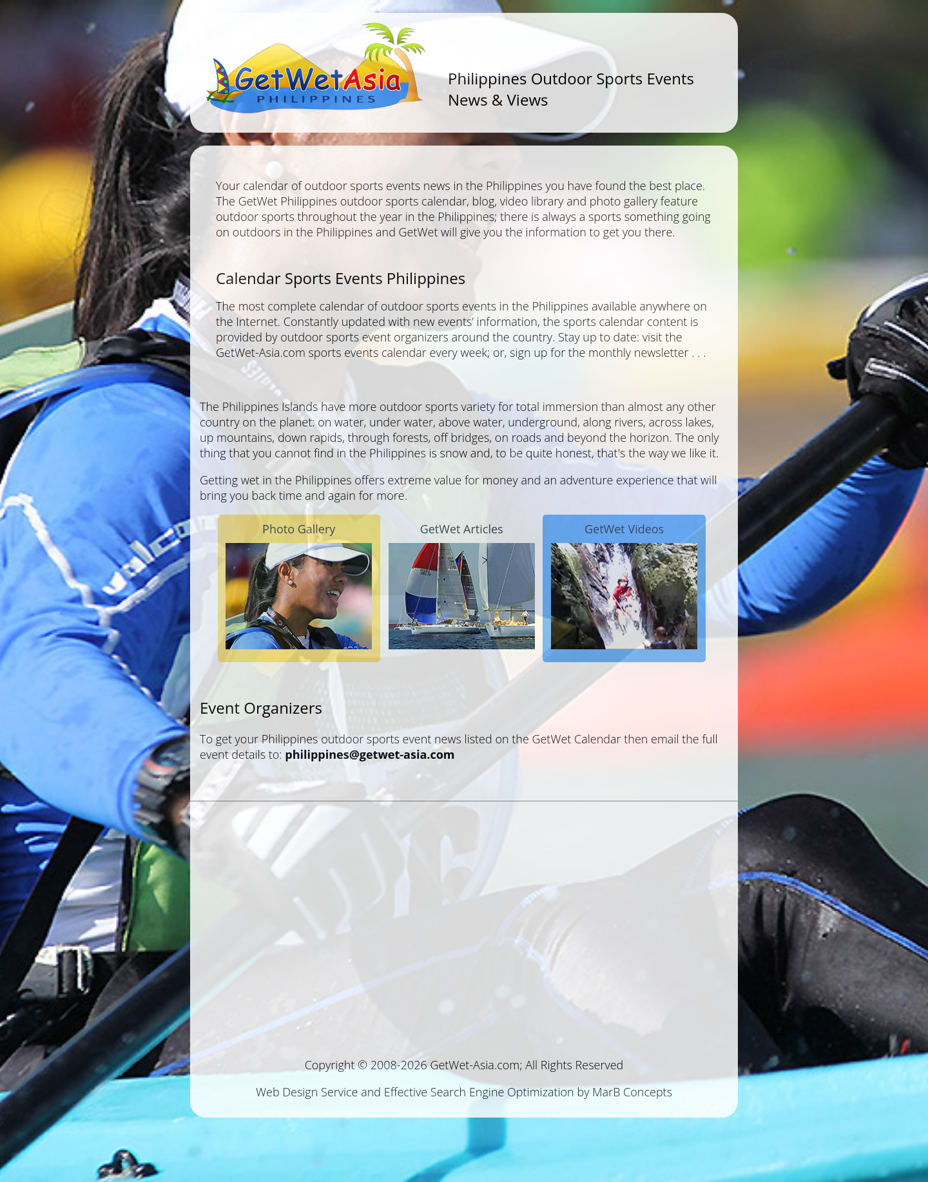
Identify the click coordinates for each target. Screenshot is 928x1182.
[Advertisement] (464, 924)
